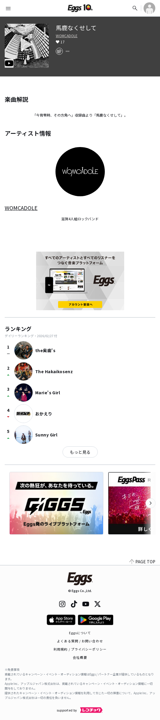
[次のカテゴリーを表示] (151, 503)
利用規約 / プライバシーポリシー (80, 649)
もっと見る (80, 452)
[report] (67, 51)
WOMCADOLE (67, 35)
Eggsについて (80, 632)
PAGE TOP (142, 561)
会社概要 (80, 657)
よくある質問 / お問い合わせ (80, 641)
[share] (59, 51)
